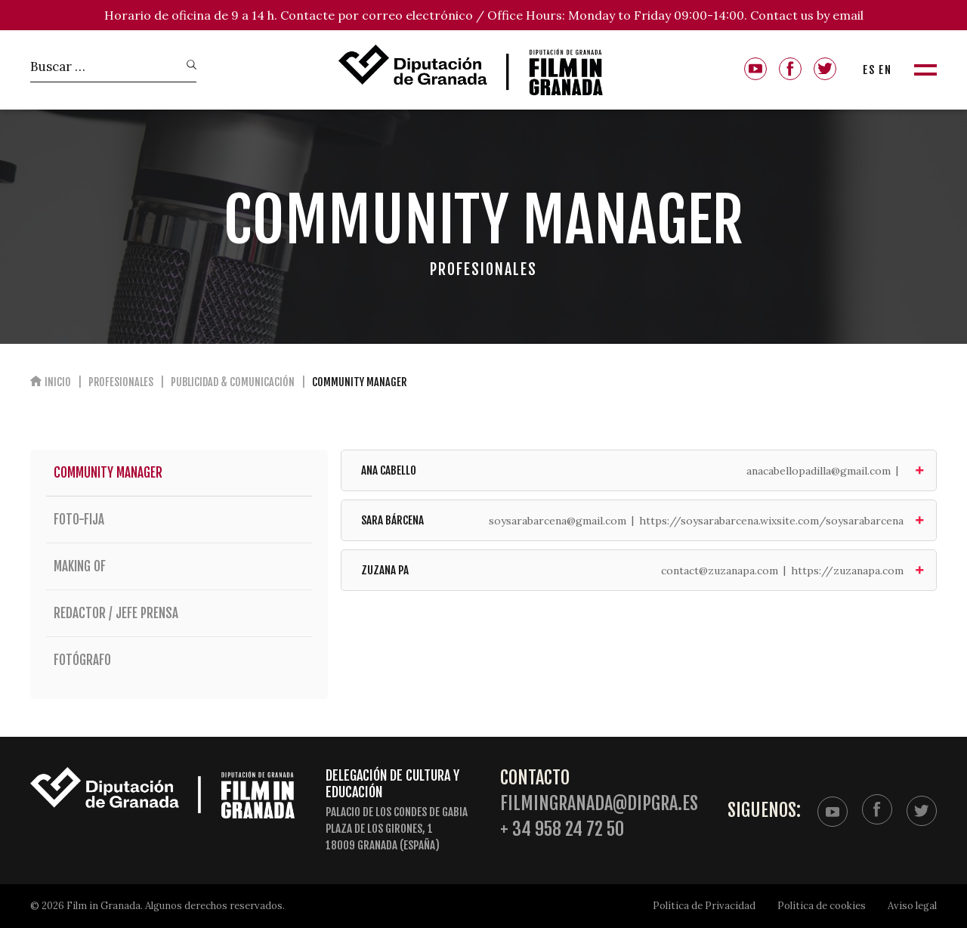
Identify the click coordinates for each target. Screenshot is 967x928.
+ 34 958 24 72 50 (562, 829)
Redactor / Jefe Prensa (179, 613)
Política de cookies (821, 905)
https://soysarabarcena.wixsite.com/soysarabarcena (771, 520)
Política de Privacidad (704, 905)
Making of (179, 566)
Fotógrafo (179, 660)
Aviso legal (912, 905)
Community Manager (108, 473)
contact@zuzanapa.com (719, 570)
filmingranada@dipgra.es (599, 804)
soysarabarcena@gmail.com (557, 520)
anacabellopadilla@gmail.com (818, 471)
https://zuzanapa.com (847, 570)
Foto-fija (179, 519)
